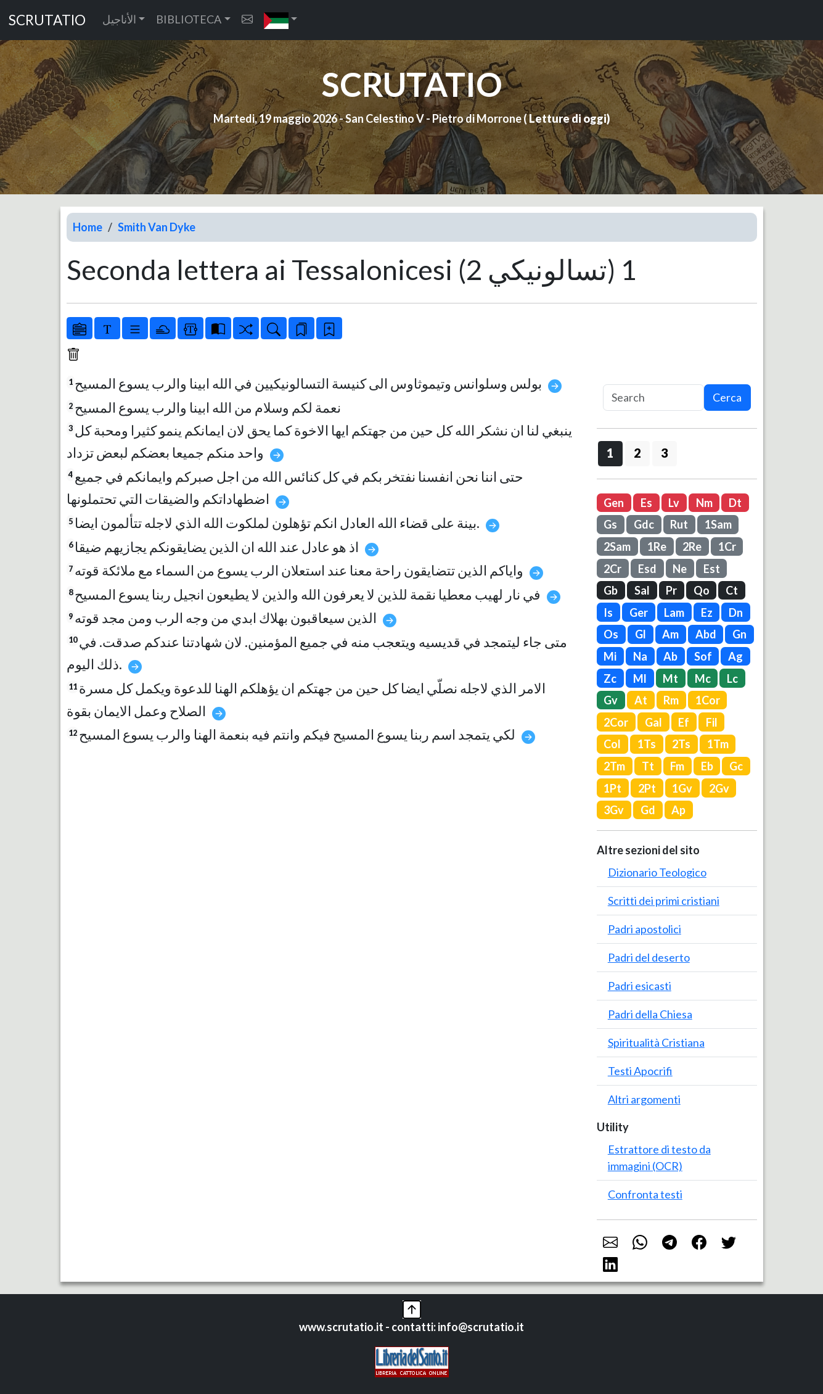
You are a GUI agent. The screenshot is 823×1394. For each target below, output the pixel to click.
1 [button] (610, 452)
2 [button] (637, 452)
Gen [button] (614, 502)
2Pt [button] (647, 788)
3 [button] (664, 452)
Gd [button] (648, 810)
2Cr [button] (612, 568)
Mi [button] (610, 656)
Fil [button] (712, 722)
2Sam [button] (617, 546)
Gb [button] (611, 590)
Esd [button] (647, 568)
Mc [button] (703, 678)
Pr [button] (671, 590)
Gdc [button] (644, 524)
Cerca (727, 397)
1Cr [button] (727, 546)
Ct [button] (732, 590)
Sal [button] (642, 590)
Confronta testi (645, 1194)
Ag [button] (735, 656)
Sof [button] (703, 656)
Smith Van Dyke (156, 227)
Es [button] (646, 502)
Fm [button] (677, 766)
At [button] (640, 700)
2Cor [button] (616, 722)
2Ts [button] (681, 744)
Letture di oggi (568, 118)
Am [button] (670, 634)
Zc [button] (610, 678)
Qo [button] (702, 590)
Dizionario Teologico (657, 872)
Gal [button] (653, 722)
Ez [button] (707, 612)
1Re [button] (656, 546)
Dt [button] (735, 502)
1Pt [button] (612, 788)
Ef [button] (683, 722)
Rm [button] (671, 700)
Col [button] (612, 744)
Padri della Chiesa (650, 1014)
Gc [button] (736, 766)
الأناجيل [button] (119, 19)
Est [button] (711, 568)
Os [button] (611, 634)
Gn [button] (739, 634)
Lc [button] (732, 678)
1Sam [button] (718, 524)
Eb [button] (707, 766)
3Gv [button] (614, 810)
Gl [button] (640, 634)
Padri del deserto (649, 957)
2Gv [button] (719, 788)
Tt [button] (648, 766)
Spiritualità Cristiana (656, 1042)
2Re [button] (692, 546)
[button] (280, 20)
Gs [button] (610, 524)
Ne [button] (680, 568)
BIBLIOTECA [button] (188, 19)
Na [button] (640, 656)
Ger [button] (638, 612)
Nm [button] (704, 502)
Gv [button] (611, 700)
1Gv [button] (682, 788)
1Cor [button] (707, 700)
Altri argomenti (644, 1099)
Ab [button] (670, 656)
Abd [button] (705, 634)
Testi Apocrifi (640, 1071)
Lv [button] (673, 502)
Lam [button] (674, 612)
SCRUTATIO (47, 20)
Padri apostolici (644, 929)
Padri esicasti (639, 985)
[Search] (653, 397)
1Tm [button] (718, 744)
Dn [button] (736, 612)
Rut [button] (679, 524)
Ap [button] (678, 810)
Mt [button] (670, 678)
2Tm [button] (614, 766)
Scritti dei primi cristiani (663, 900)
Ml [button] (640, 678)
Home (87, 227)
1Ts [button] (646, 744)
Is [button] (608, 612)
